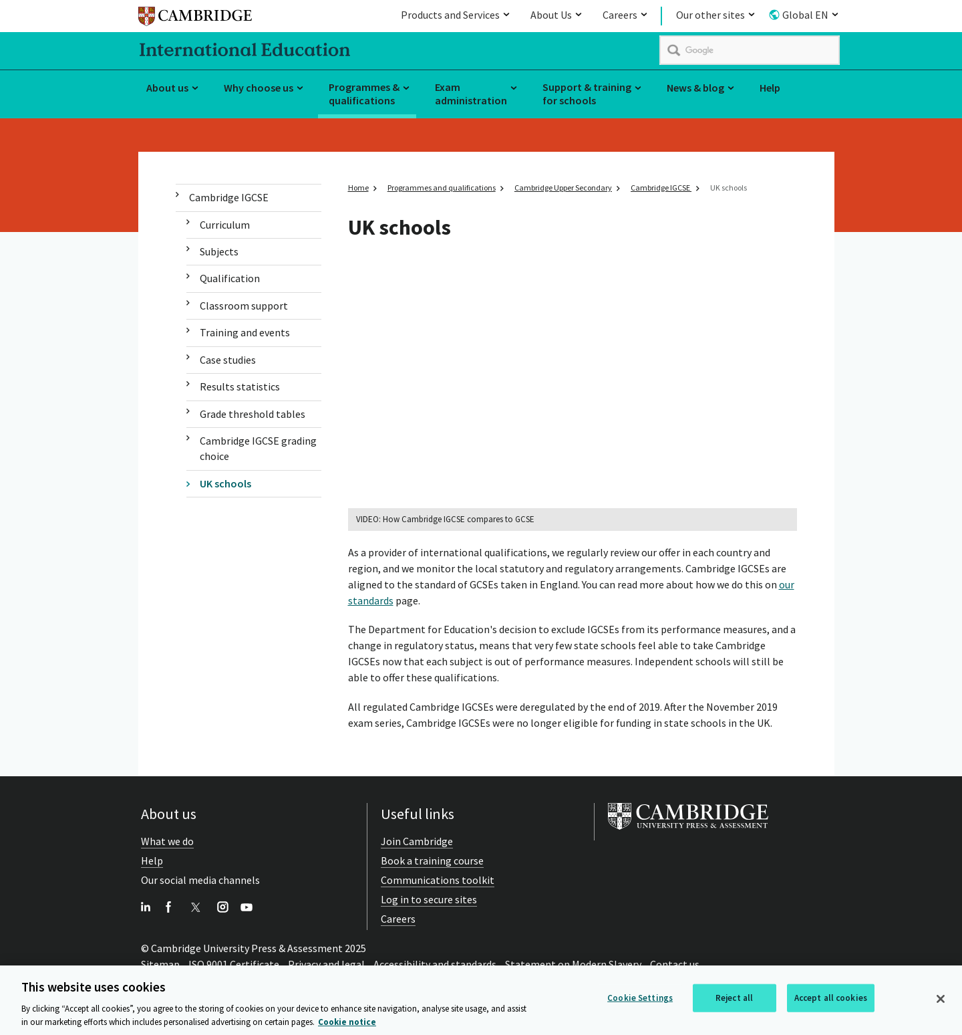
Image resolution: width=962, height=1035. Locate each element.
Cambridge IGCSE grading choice (258, 448)
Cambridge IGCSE (229, 197)
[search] (749, 50)
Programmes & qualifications (364, 94)
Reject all (734, 1000)
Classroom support (244, 305)
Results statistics (240, 386)
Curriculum (225, 224)
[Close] (940, 1001)
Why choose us (258, 87)
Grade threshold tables (252, 414)
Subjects (219, 251)
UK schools (225, 483)
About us (167, 87)
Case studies (228, 359)
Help (770, 87)
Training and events (245, 332)
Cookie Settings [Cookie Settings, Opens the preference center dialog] (640, 1000)
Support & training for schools (586, 94)
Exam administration (471, 94)
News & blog (695, 87)
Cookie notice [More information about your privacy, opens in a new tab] (347, 1024)
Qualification (230, 278)
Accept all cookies (830, 1000)
